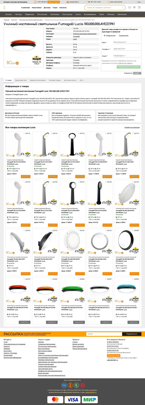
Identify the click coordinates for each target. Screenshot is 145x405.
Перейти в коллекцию (132, 128)
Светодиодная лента (45, 369)
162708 (54, 182)
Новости (7, 346)
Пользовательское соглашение (14, 344)
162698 (81, 279)
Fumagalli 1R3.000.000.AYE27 (125, 259)
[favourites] (28, 155)
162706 (108, 182)
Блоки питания (43, 373)
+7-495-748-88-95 (42, 2)
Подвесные (29, 14)
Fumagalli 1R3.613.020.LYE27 (125, 162)
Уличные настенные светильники (84, 34)
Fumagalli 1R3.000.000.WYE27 (70, 259)
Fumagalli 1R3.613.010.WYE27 (16, 211)
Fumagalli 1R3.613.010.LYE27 (43, 211)
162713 (54, 134)
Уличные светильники (46, 364)
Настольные (67, 14)
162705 (136, 182)
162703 (54, 231)
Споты (78, 14)
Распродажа (8, 355)
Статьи (75, 342)
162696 (136, 279)
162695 (136, 231)
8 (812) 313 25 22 (113, 346)
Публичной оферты (125, 63)
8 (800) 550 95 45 (113, 350)
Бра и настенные (44, 349)
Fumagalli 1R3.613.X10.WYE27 (16, 162)
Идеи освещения (78, 346)
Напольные (122, 14)
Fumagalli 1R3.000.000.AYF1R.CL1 (99, 308)
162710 (136, 134)
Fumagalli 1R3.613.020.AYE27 (70, 211)
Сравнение (123, 36)
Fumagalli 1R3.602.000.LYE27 (16, 259)
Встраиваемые (90, 14)
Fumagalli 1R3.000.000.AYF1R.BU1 (126, 308)
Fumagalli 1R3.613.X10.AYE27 (70, 162)
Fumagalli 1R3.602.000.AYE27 (43, 259)
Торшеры (41, 353)
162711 (108, 134)
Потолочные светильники (47, 346)
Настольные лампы (45, 351)
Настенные (55, 14)
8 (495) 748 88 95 (113, 342)
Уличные (110, 14)
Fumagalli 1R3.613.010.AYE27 (98, 211)
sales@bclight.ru (74, 2)
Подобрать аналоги (128, 67)
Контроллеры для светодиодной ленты (51, 375)
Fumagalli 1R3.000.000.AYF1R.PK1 (17, 308)
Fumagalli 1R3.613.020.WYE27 (98, 162)
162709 (27, 182)
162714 (27, 134)
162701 (108, 231)
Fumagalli (76, 36)
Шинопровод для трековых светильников (52, 362)
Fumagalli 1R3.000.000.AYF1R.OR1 (44, 308)
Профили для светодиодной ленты (50, 371)
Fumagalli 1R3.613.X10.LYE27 (43, 162)
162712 (81, 134)
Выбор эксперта (78, 344)
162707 (81, 182)
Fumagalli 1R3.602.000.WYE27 (125, 211)
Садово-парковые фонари (47, 366)
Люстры (18, 14)
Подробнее (24, 323)
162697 (108, 279)
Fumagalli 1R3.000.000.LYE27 (97, 259)
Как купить (8, 351)
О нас (6, 342)
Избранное (110, 35)
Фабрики (7, 349)
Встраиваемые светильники (48, 357)
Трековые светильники (46, 360)
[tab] (8, 80)
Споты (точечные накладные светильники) (53, 355)
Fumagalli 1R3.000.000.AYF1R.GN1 (72, 308)
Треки (101, 14)
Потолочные (42, 14)
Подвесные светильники (46, 344)
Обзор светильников (80, 349)
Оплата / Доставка (10, 353)
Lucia (75, 39)
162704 (27, 231)
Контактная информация (12, 357)
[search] (122, 7)
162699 (54, 279)
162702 (81, 231)
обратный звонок (53, 2)
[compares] (22, 155)
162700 (27, 279)
